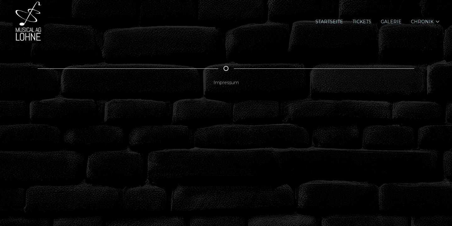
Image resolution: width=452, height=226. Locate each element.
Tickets (361, 21)
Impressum (226, 82)
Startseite (329, 21)
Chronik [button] (425, 21)
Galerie (391, 21)
